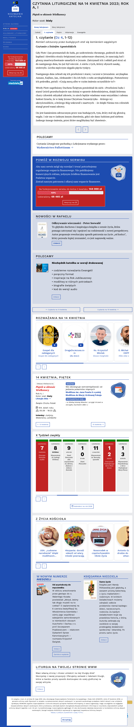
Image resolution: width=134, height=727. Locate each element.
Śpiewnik (7, 42)
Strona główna (11, 24)
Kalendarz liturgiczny (14, 33)
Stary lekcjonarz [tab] (58, 27)
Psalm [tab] (59, 32)
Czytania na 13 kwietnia (56, 310)
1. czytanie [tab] (48, 32)
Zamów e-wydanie (61, 654)
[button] (38, 367)
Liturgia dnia (43, 398)
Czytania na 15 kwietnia (108, 310)
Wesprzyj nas (15, 73)
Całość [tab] (38, 32)
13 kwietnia (42, 424)
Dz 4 (59, 37)
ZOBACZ (56, 243)
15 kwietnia (98, 424)
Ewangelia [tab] (81, 32)
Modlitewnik (9, 37)
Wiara (6, 47)
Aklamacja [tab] (69, 32)
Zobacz (56, 297)
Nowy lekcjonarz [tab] (41, 27)
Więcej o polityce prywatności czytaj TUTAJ (67, 712)
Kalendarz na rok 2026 (82, 506)
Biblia (10, 28)
